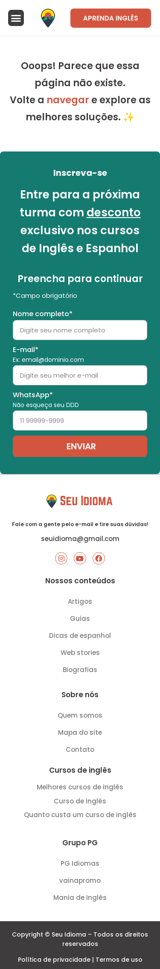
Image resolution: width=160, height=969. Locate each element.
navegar (68, 100)
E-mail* (48, 354)
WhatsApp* (46, 399)
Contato (80, 749)
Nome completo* (43, 314)
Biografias (80, 669)
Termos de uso (119, 959)
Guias (80, 618)
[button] (16, 18)
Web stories (80, 652)
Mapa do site (80, 732)
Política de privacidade (54, 959)
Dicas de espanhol (80, 635)
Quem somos (80, 715)
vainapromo (80, 880)
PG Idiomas (80, 863)
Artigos (80, 601)
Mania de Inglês (80, 897)
